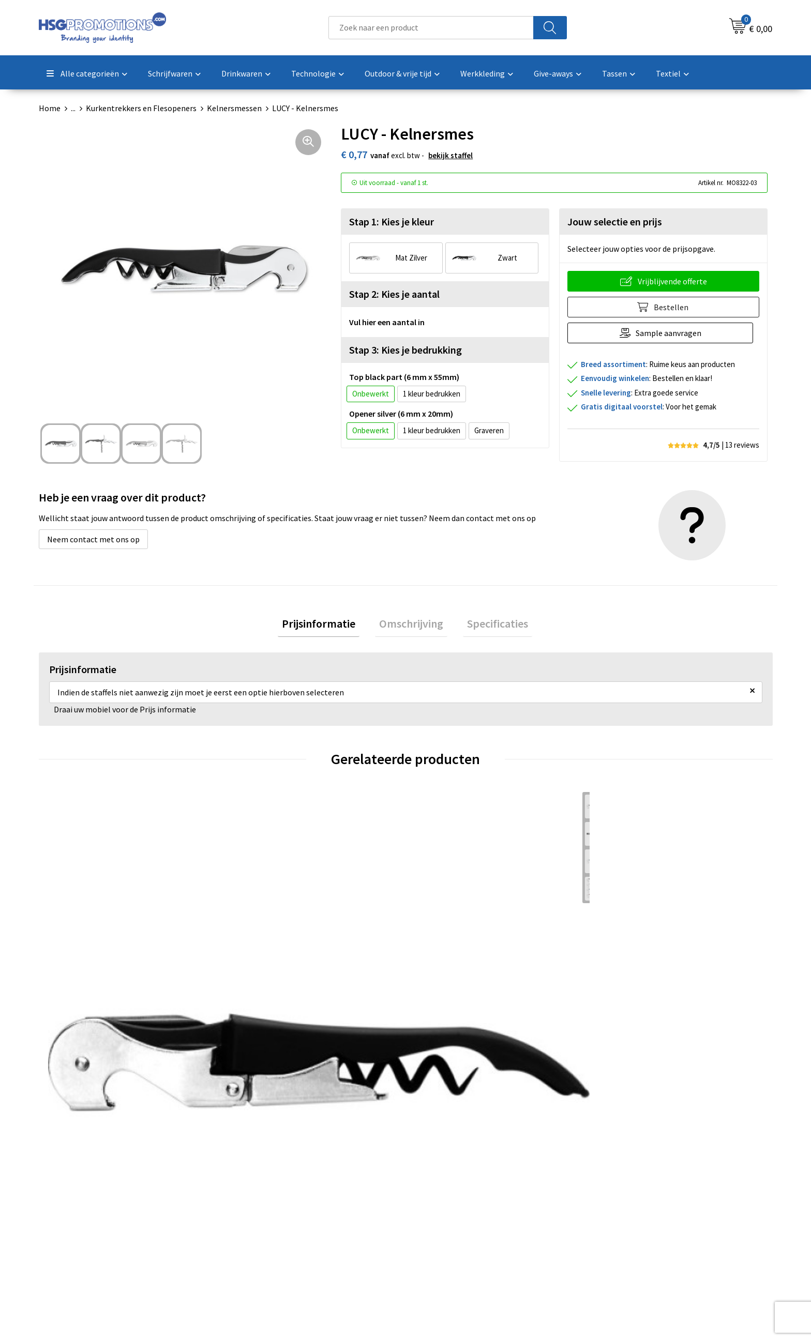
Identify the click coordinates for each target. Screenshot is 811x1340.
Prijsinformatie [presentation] (327, 625)
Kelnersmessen (234, 108)
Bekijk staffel (450, 155)
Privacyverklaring (631, 1211)
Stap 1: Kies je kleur (391, 221)
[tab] (327, 626)
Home (50, 108)
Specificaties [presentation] (489, 625)
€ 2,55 (439, 997)
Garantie (433, 1211)
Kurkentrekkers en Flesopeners (141, 108)
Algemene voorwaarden (642, 1180)
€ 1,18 (255, 997)
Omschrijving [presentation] (411, 625)
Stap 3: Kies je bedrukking (405, 349)
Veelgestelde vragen (272, 1196)
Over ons (251, 1180)
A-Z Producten (262, 1211)
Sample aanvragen (671, 333)
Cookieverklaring (630, 1196)
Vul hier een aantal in (387, 322)
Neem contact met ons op (93, 539)
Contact (432, 1180)
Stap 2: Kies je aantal (394, 293)
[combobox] (430, 27)
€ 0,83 (72, 997)
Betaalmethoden (448, 1196)
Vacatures (435, 1227)
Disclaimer (619, 1227)
